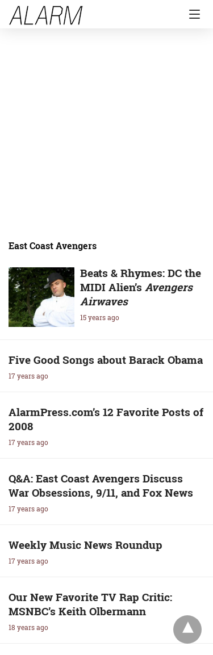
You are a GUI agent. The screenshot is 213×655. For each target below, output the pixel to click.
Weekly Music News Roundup (85, 545)
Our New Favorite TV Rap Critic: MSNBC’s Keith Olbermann (90, 604)
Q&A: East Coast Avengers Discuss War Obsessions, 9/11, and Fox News (101, 485)
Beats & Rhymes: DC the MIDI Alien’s (140, 287)
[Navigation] (192, 14)
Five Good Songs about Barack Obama (106, 359)
